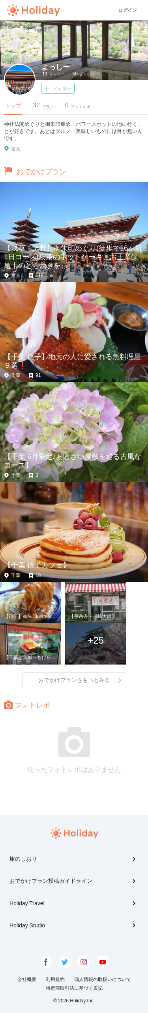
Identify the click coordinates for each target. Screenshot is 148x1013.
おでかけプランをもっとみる (80, 680)
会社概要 (26, 979)
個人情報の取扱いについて (102, 979)
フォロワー (86, 74)
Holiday (33, 10)
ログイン (127, 10)
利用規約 (55, 979)
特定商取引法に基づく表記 (74, 988)
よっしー (55, 67)
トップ (13, 106)
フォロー (53, 74)
